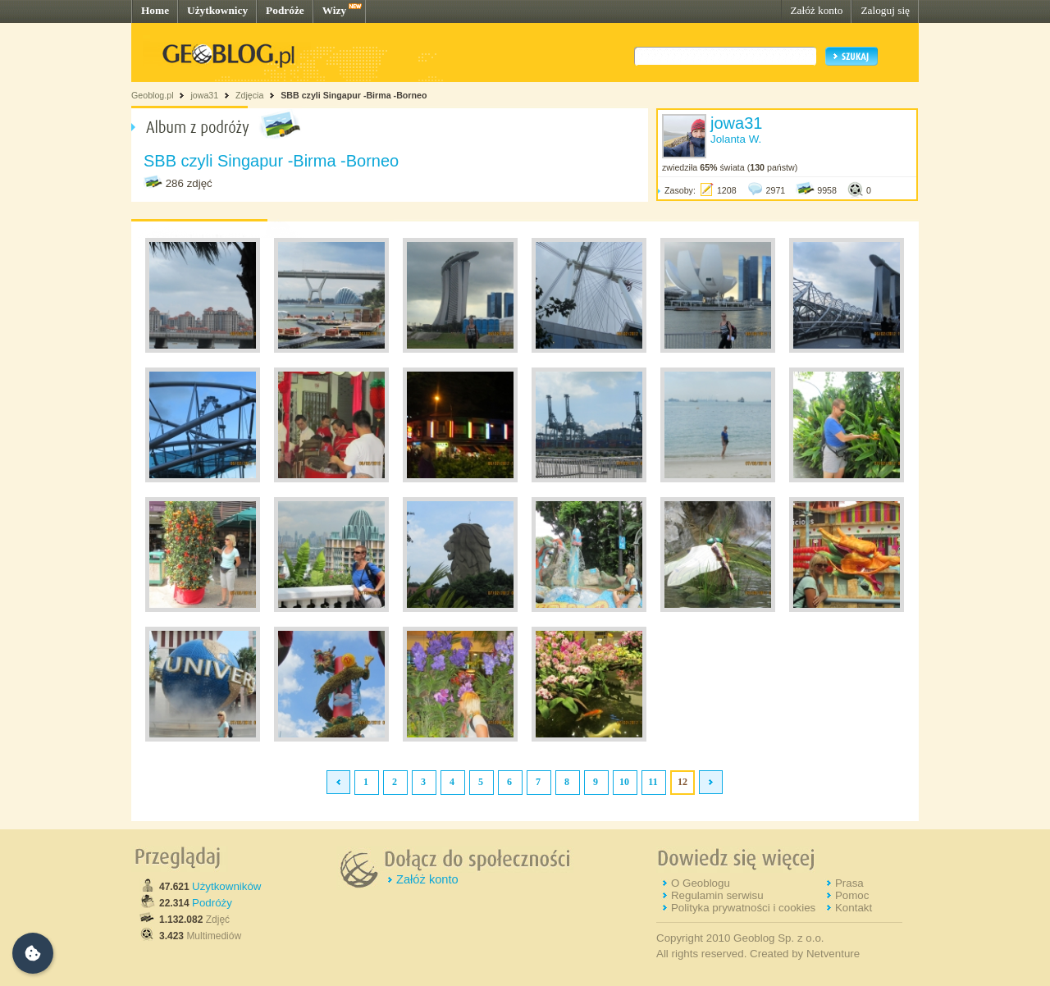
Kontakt (853, 908)
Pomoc (852, 895)
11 (652, 781)
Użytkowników (226, 886)
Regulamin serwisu (717, 895)
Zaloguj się (885, 10)
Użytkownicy (217, 10)
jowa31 (204, 95)
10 (624, 781)
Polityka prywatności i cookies (743, 908)
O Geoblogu (700, 883)
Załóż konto (816, 10)
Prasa (849, 883)
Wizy (334, 10)
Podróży (212, 903)
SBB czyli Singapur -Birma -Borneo (354, 95)
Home (155, 10)
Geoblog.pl (152, 95)
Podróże (285, 10)
